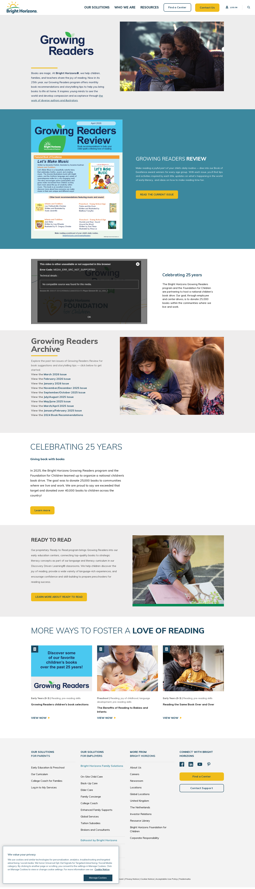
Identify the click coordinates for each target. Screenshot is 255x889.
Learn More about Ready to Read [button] (59, 598)
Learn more (42, 512)
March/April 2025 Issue (59, 407)
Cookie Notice (147, 881)
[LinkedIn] (191, 766)
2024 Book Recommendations (63, 416)
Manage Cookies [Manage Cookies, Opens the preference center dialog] (97, 877)
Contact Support (201, 789)
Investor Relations (141, 815)
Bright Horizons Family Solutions (102, 767)
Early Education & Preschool (47, 769)
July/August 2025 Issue (59, 398)
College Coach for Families (46, 782)
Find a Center (175, 8)
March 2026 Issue (55, 376)
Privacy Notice (132, 881)
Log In (229, 8)
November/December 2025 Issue (65, 389)
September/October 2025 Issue (64, 394)
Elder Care (87, 791)
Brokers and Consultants (95, 831)
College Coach (89, 805)
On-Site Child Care (92, 778)
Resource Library (140, 822)
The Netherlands (140, 809)
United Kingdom (139, 802)
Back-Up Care (89, 785)
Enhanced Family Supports (96, 811)
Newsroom (136, 782)
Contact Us (205, 8)
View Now (39, 719)
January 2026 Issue (56, 385)
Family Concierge (91, 798)
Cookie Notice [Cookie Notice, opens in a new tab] (102, 869)
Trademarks (185, 881)
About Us (135, 769)
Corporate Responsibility (144, 839)
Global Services (90, 818)
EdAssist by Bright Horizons (99, 842)
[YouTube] (199, 766)
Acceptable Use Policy (167, 881)
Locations (136, 789)
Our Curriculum (39, 776)
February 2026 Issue (57, 380)
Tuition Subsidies (90, 825)
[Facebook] (182, 766)
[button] (100, 8)
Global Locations (140, 796)
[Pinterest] (208, 766)
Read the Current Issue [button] (157, 196)
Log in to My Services (44, 789)
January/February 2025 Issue (63, 412)
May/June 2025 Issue (57, 403)
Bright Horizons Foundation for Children (148, 831)
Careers (134, 776)
